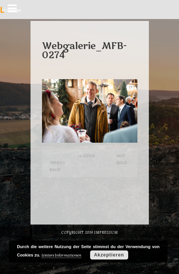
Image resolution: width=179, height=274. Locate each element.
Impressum (106, 232)
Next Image (121, 159)
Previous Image (57, 166)
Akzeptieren (109, 255)
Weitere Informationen (61, 255)
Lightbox (86, 155)
